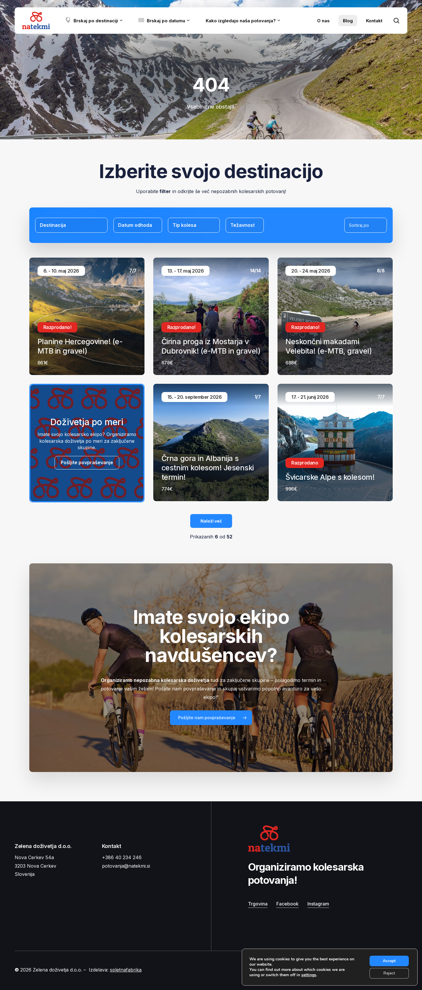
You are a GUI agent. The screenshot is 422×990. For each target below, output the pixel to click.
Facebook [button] (287, 904)
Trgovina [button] (258, 904)
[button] (211, 717)
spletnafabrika (126, 970)
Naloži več (211, 520)
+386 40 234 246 (122, 857)
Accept (389, 961)
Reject (389, 973)
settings (308, 975)
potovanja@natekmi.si (126, 866)
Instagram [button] (318, 904)
